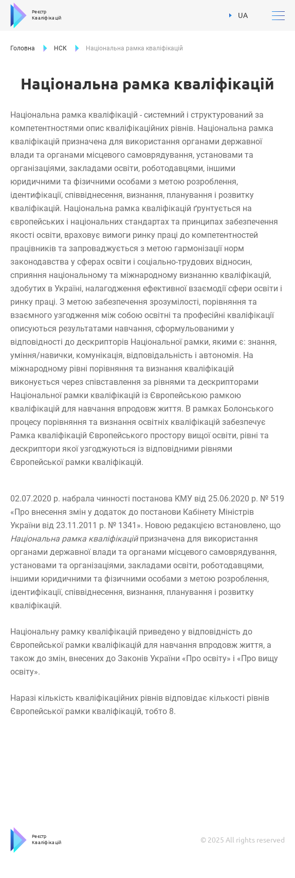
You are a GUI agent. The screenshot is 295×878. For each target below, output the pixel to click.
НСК (60, 48)
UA (238, 15)
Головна (22, 48)
